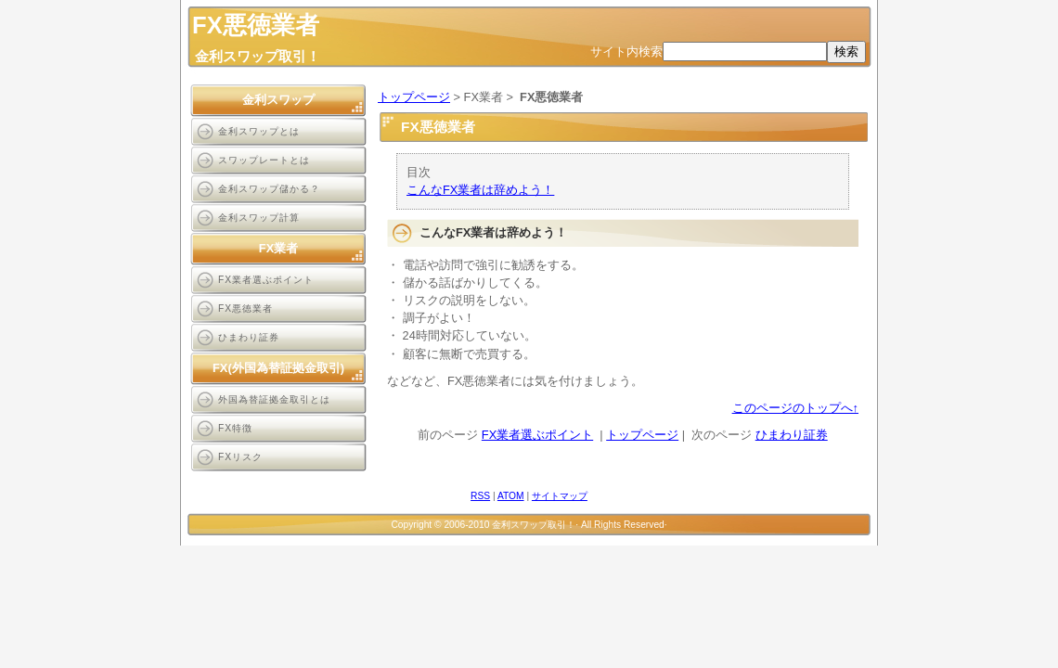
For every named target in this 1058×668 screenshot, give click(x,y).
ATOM (510, 496)
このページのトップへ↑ (795, 408)
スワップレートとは (264, 160)
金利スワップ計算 (259, 217)
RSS (480, 496)
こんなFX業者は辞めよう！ (480, 190)
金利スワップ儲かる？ (269, 189)
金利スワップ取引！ (257, 56)
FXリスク (240, 457)
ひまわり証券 (791, 435)
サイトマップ (559, 496)
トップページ (414, 97)
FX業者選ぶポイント (537, 435)
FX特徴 (235, 428)
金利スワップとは (259, 131)
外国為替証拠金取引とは (274, 399)
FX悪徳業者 (245, 308)
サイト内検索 (626, 51)
